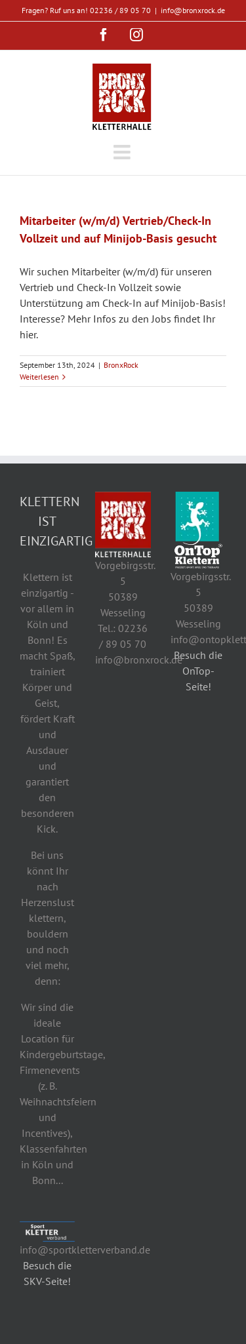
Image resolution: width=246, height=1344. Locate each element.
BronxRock (121, 365)
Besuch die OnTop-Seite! (198, 670)
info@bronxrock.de (193, 10)
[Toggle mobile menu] (123, 123)
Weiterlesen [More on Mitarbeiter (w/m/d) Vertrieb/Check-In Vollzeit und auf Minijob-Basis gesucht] (39, 377)
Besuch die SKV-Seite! (47, 1273)
